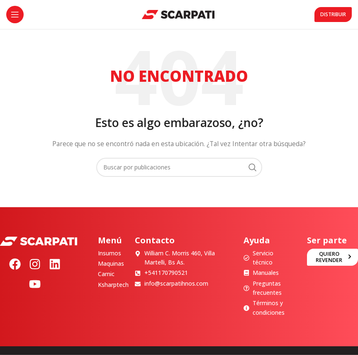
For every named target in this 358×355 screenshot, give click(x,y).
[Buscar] (179, 167)
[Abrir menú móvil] (15, 14)
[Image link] (38, 241)
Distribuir (333, 14)
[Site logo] (178, 14)
